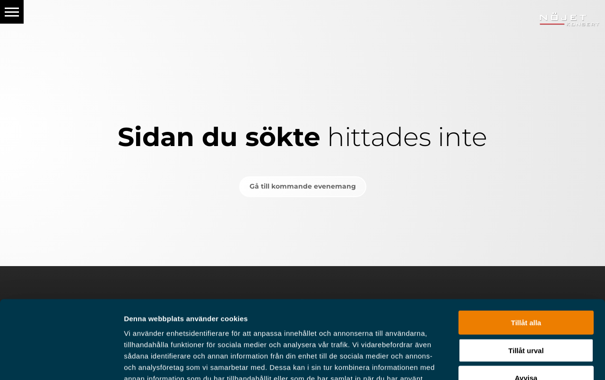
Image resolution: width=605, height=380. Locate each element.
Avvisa (526, 311)
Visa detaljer (514, 361)
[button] (12, 12)
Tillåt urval (526, 283)
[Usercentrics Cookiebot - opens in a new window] (61, 361)
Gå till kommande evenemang (303, 186)
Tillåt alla (526, 255)
